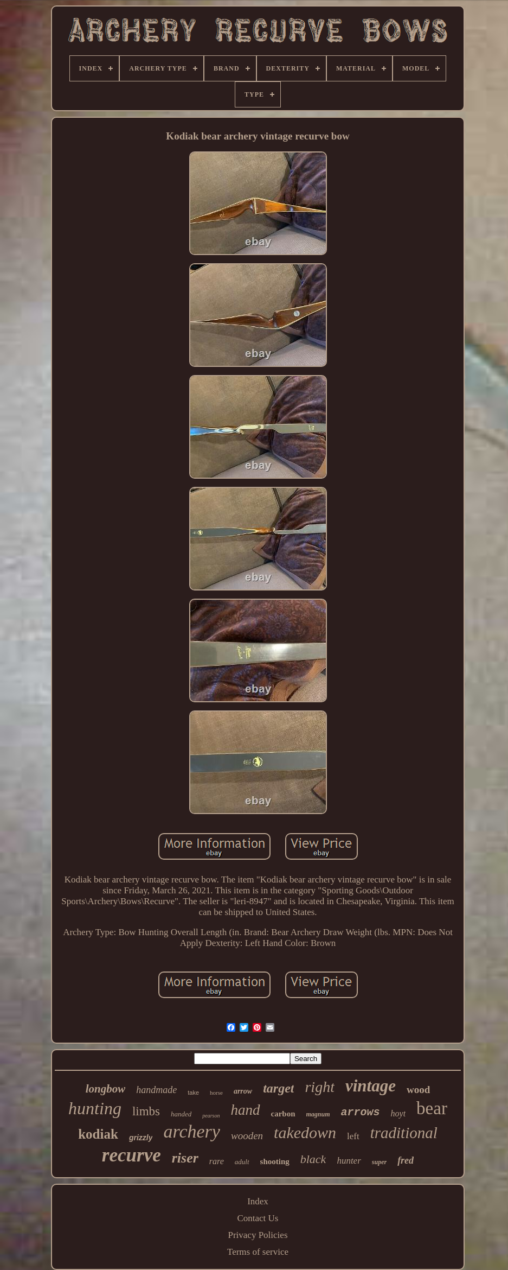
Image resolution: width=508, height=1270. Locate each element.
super (379, 1162)
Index (257, 1201)
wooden (247, 1135)
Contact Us (257, 1218)
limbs (146, 1111)
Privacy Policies (257, 1235)
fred (405, 1160)
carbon (283, 1113)
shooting (275, 1161)
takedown (305, 1132)
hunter (349, 1160)
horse (216, 1092)
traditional (404, 1132)
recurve (131, 1155)
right (319, 1086)
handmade (156, 1089)
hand (245, 1110)
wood (418, 1089)
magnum (318, 1114)
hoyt (398, 1113)
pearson (211, 1116)
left (353, 1136)
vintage (370, 1085)
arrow (243, 1091)
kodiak (98, 1134)
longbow (106, 1088)
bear (431, 1108)
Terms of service (257, 1252)
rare (216, 1161)
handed (181, 1114)
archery (191, 1131)
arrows (360, 1112)
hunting (94, 1108)
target (278, 1088)
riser (185, 1158)
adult (242, 1162)
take (193, 1092)
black (313, 1159)
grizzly (141, 1137)
